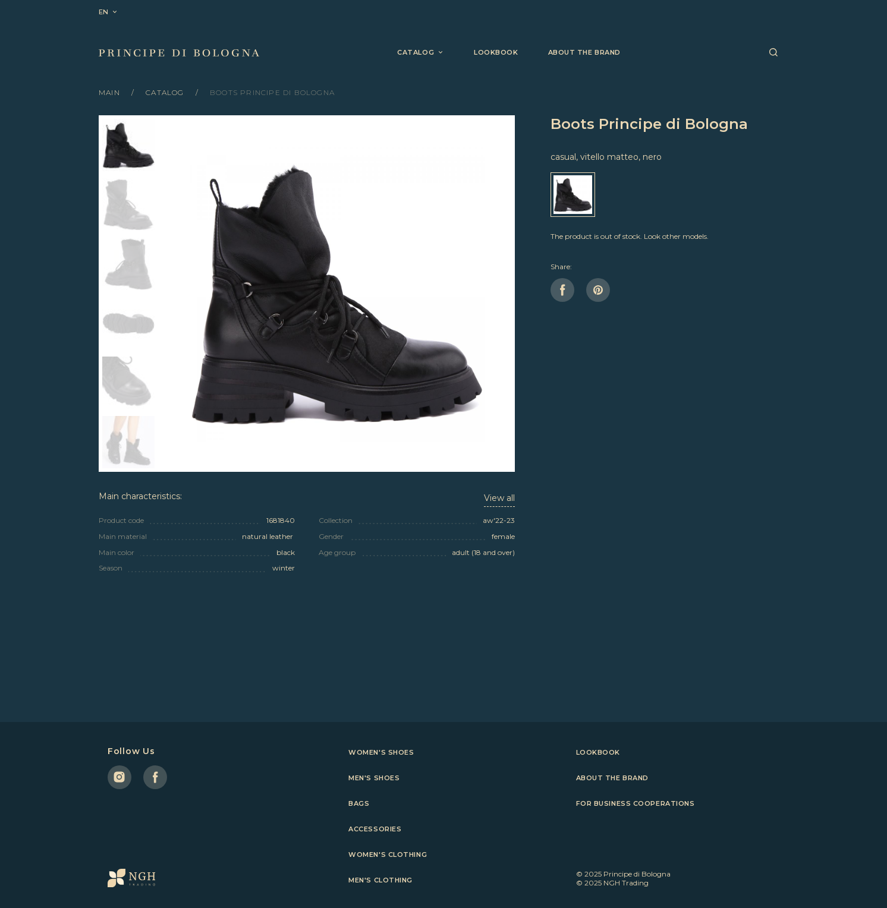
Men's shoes (374, 778)
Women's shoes (381, 752)
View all (499, 498)
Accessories (374, 829)
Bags (358, 803)
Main (110, 92)
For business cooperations (635, 803)
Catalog (166, 92)
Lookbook (496, 52)
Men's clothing (380, 880)
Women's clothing (387, 854)
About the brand (584, 52)
